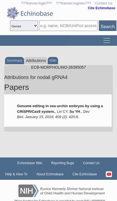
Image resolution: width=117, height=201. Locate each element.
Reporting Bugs (62, 163)
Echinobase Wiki (29, 163)
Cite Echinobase (85, 174)
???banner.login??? (36, 3)
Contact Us (103, 3)
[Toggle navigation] (106, 40)
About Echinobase (49, 174)
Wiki (52, 60)
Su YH (75, 111)
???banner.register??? (73, 3)
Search (108, 26)
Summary (14, 60)
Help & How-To (16, 174)
